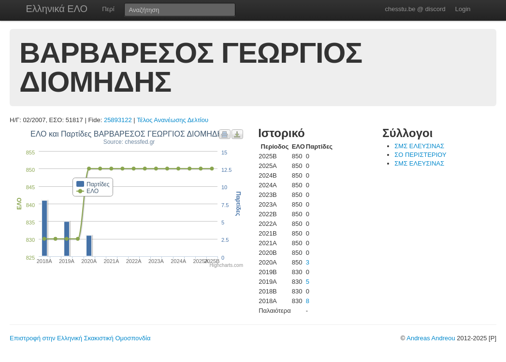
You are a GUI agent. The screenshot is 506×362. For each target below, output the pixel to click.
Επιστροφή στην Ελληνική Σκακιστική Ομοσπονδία (80, 338)
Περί (108, 9)
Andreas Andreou (430, 338)
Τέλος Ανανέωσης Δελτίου (172, 120)
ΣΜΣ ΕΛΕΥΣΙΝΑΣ (419, 146)
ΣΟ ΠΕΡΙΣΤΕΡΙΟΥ (420, 154)
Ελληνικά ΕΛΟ (57, 8)
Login (463, 9)
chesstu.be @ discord (415, 9)
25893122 (118, 120)
